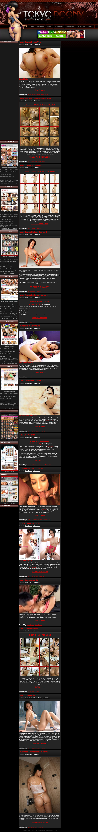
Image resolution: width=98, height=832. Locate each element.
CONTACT (90, 26)
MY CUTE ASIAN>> (39, 318)
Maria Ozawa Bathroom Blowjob (34, 295)
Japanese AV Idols (33, 161)
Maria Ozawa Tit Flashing (31, 165)
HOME (32, 26)
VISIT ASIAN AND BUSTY (9, 229)
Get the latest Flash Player (35, 304)
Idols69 (44, 509)
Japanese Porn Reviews (9, 256)
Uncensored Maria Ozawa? (31, 469)
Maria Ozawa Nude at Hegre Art (33, 232)
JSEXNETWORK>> (40, 572)
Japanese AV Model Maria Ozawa (34, 752)
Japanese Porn (40, 465)
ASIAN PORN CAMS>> (40, 287)
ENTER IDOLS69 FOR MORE (40, 635)
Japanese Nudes (32, 431)
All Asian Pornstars (9, 440)
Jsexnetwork (49, 421)
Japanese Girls (32, 465)
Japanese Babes (29, 698)
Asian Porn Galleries (9, 503)
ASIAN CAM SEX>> (39, 224)
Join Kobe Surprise (9, 346)
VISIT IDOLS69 (9, 408)
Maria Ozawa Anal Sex (29, 580)
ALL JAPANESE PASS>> (39, 157)
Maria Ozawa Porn (27, 695)
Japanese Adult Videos (34, 94)
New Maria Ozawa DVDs (30, 524)
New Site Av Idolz (27, 435)
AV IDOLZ (50, 446)
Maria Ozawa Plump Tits (30, 42)
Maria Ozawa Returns (29, 629)
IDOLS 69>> (40, 90)
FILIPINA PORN (59, 26)
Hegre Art (30, 228)
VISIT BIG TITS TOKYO (9, 318)
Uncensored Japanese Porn (43, 520)
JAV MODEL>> (39, 373)
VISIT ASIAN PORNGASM (9, 184)
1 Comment (36, 754)
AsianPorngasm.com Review (9, 167)
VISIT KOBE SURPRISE (9, 363)
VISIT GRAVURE (9, 273)
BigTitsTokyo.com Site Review (9, 301)
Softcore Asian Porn (9, 471)
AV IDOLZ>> (39, 460)
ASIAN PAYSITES (70, 26)
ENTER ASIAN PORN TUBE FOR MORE (40, 172)
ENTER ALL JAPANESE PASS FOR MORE (40, 105)
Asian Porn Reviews (9, 211)
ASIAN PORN (40, 26)
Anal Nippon (30, 625)
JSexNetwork (32, 567)
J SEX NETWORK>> (39, 744)
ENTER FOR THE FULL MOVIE (39, 301)
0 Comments (36, 44)
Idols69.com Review (9, 391)
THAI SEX (49, 26)
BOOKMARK (81, 26)
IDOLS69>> (40, 687)
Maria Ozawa (28, 44)
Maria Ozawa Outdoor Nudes (32, 381)
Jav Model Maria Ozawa (30, 326)
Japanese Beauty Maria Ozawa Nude (35, 98)
